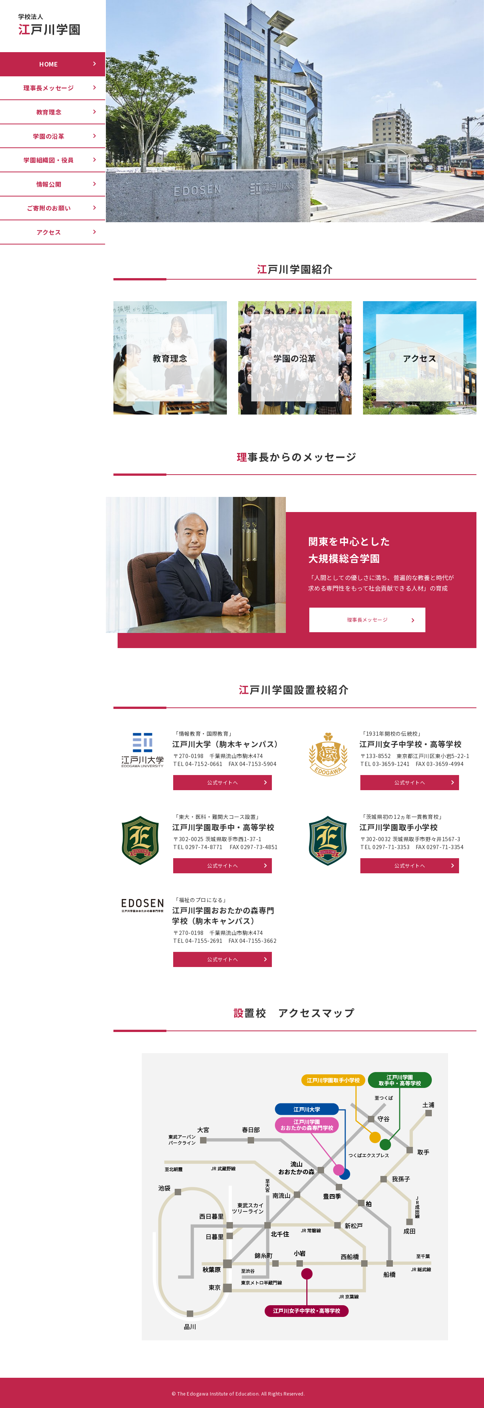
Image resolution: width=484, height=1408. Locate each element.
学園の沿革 (49, 136)
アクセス (48, 232)
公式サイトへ (222, 782)
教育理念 (49, 111)
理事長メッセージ (48, 87)
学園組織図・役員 (48, 159)
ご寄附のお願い (49, 207)
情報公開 (49, 184)
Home (48, 63)
